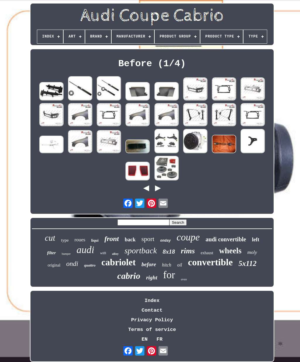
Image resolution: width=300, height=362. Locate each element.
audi (85, 249)
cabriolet (118, 262)
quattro (90, 265)
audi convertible (226, 239)
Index (151, 300)
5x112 (247, 263)
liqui (94, 240)
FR (159, 339)
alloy (115, 253)
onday (165, 241)
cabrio (128, 276)
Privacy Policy (152, 320)
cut (50, 238)
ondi (72, 263)
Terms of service (152, 329)
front (111, 239)
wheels (230, 250)
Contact (152, 310)
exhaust (207, 253)
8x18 (169, 251)
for (169, 275)
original (54, 265)
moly (252, 252)
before (149, 264)
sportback (141, 250)
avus (184, 279)
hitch (166, 264)
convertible (210, 262)
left (255, 240)
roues (79, 240)
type (65, 240)
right (151, 277)
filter (51, 252)
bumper (66, 253)
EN (144, 339)
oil (179, 264)
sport (148, 239)
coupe (188, 237)
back (130, 240)
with (103, 253)
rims (188, 251)
